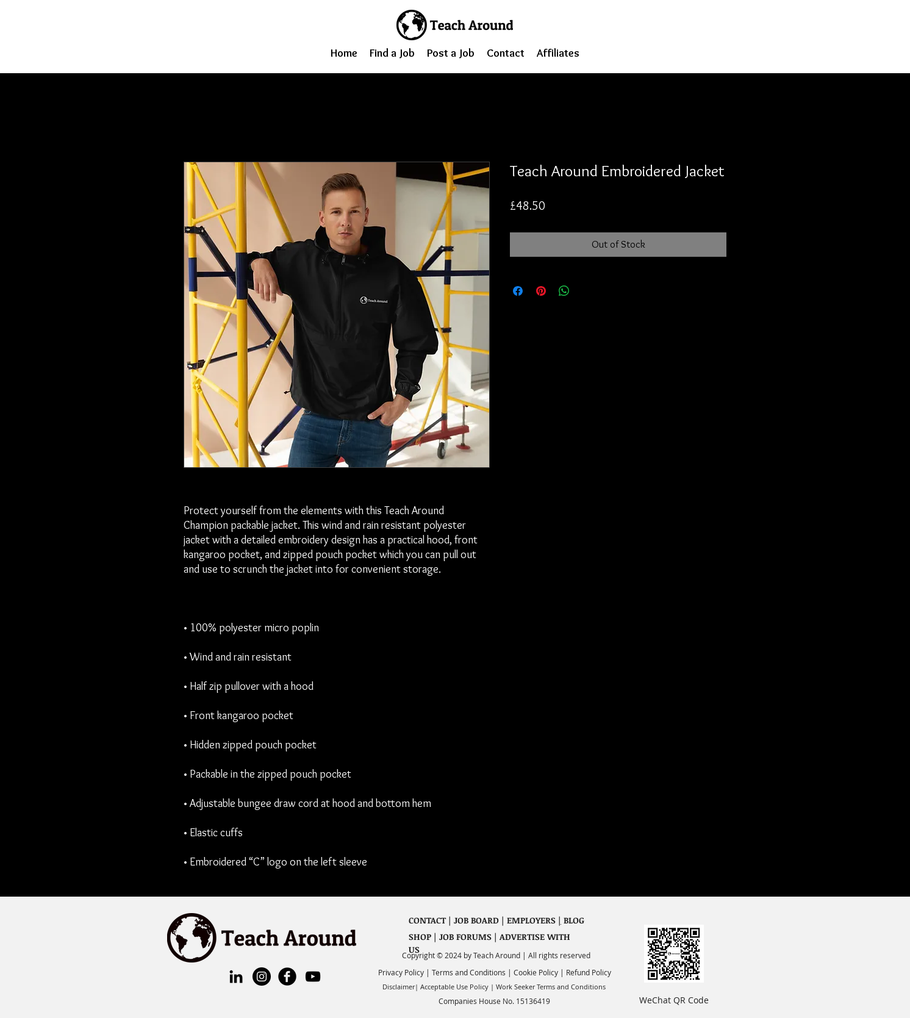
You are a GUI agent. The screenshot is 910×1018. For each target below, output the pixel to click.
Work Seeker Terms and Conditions (551, 986)
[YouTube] (313, 976)
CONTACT (427, 920)
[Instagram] (262, 976)
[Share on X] (587, 291)
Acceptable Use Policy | (457, 986)
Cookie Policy (536, 972)
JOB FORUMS (465, 936)
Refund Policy (588, 972)
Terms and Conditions (469, 972)
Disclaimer (398, 986)
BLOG (572, 920)
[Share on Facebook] (518, 291)
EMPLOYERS (531, 920)
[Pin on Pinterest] (541, 291)
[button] (392, 52)
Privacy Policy (402, 972)
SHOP (420, 936)
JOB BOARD (476, 920)
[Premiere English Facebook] (287, 976)
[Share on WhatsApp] (564, 291)
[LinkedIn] (236, 976)
